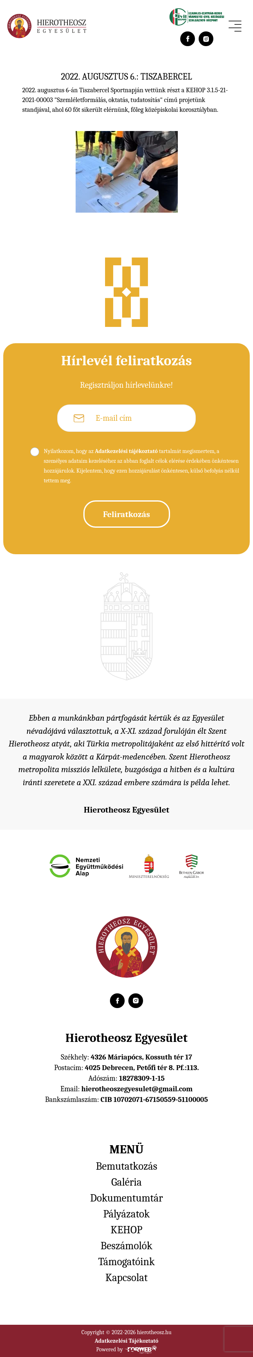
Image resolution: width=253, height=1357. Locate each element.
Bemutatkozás (126, 1166)
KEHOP (127, 1230)
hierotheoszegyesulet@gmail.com (137, 1089)
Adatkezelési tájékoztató (126, 451)
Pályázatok (126, 1214)
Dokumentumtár (126, 1198)
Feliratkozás (126, 514)
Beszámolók (126, 1246)
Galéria (126, 1182)
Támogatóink (126, 1262)
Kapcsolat (126, 1278)
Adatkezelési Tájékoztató (127, 1340)
